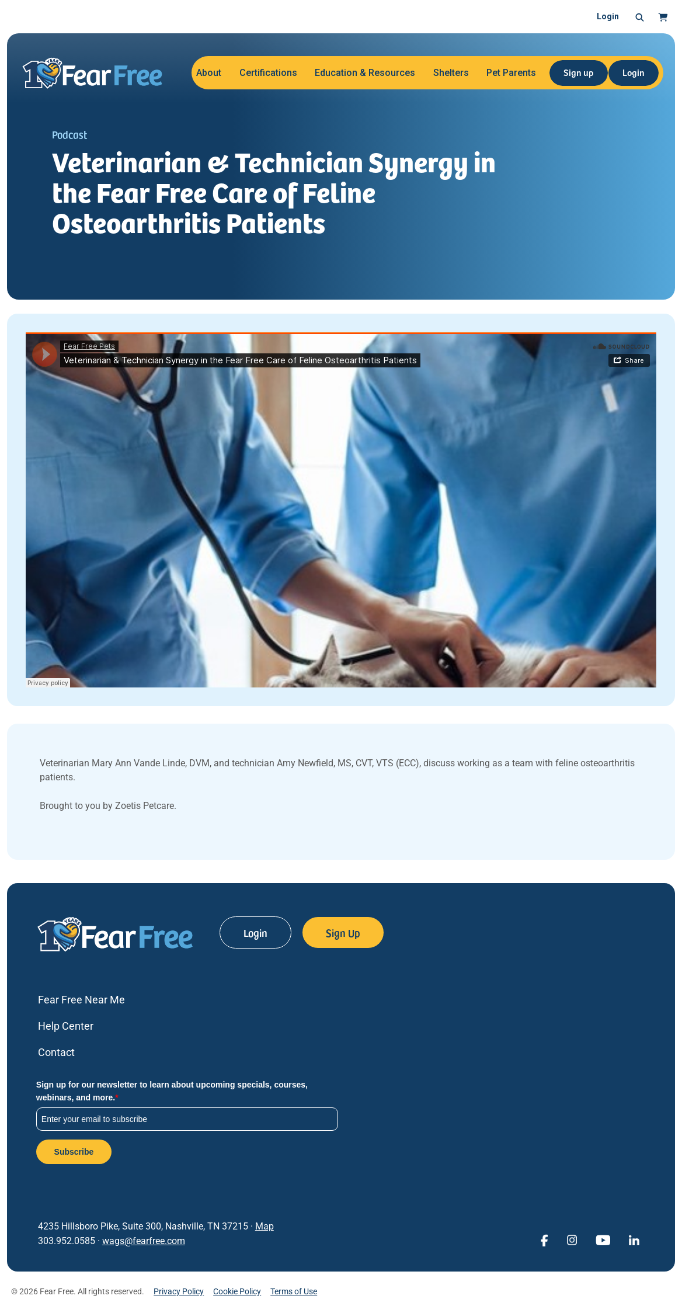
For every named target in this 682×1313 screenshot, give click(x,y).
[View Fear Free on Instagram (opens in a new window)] (571, 1239)
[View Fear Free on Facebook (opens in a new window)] (544, 1239)
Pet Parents (511, 72)
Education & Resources (365, 72)
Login (608, 16)
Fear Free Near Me (81, 1000)
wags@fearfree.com (143, 1240)
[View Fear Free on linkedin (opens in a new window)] (634, 1239)
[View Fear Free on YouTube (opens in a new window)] (603, 1239)
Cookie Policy (237, 1291)
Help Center (65, 1026)
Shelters (451, 72)
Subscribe (74, 1151)
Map (264, 1226)
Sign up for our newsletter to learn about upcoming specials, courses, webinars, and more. (172, 1091)
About (208, 72)
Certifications (268, 72)
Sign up (578, 71)
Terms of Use (293, 1291)
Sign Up (343, 932)
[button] (639, 17)
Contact (56, 1052)
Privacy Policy (179, 1291)
